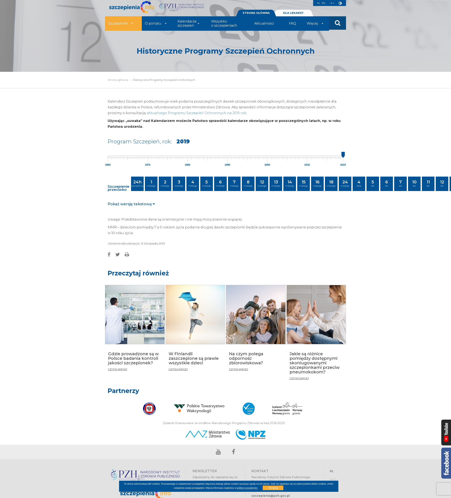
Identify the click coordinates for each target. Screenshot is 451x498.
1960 (108, 164)
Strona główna (118, 79)
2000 (267, 164)
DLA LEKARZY (293, 14)
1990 (227, 164)
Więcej (315, 25)
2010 (307, 164)
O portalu (156, 25)
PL (315, 3)
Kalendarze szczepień (188, 25)
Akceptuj (273, 487)
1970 (147, 164)
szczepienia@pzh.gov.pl (270, 496)
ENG (333, 479)
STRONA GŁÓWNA (256, 14)
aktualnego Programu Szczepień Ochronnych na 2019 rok (196, 113)
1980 (187, 164)
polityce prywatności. (247, 488)
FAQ (292, 25)
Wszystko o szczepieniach (224, 25)
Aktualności (264, 25)
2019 (343, 164)
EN (321, 3)
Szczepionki (120, 25)
